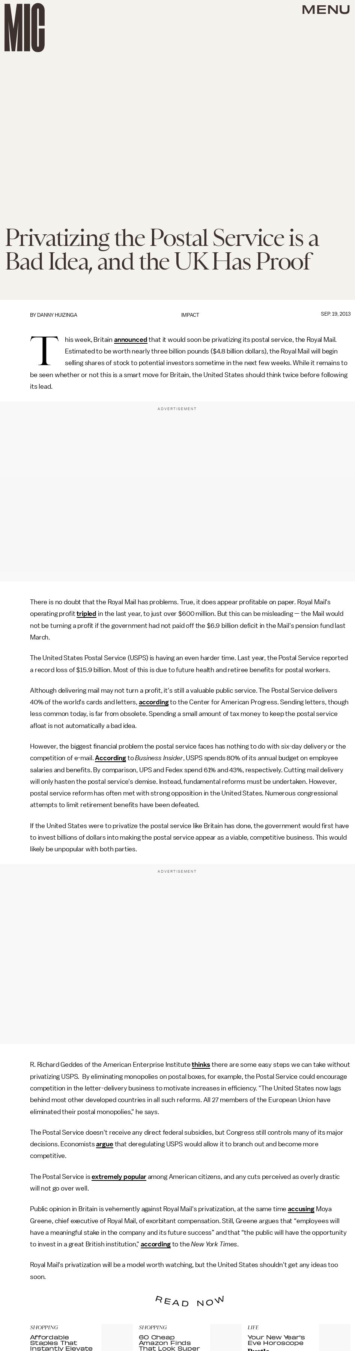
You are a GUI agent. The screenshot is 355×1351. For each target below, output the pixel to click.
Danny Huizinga (57, 315)
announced (130, 339)
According (110, 758)
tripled (86, 613)
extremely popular (119, 1176)
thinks (201, 1064)
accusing (301, 1209)
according (154, 702)
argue (104, 1144)
